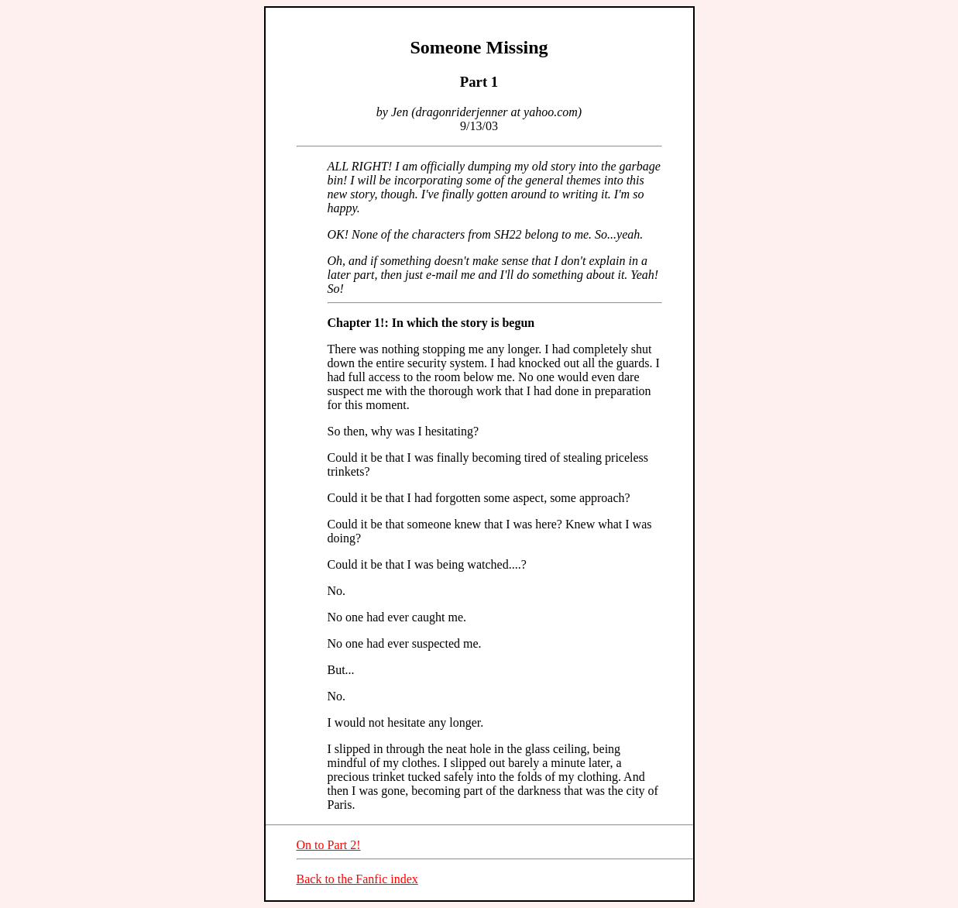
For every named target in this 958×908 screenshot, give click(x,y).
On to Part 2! (329, 844)
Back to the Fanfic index (357, 879)
